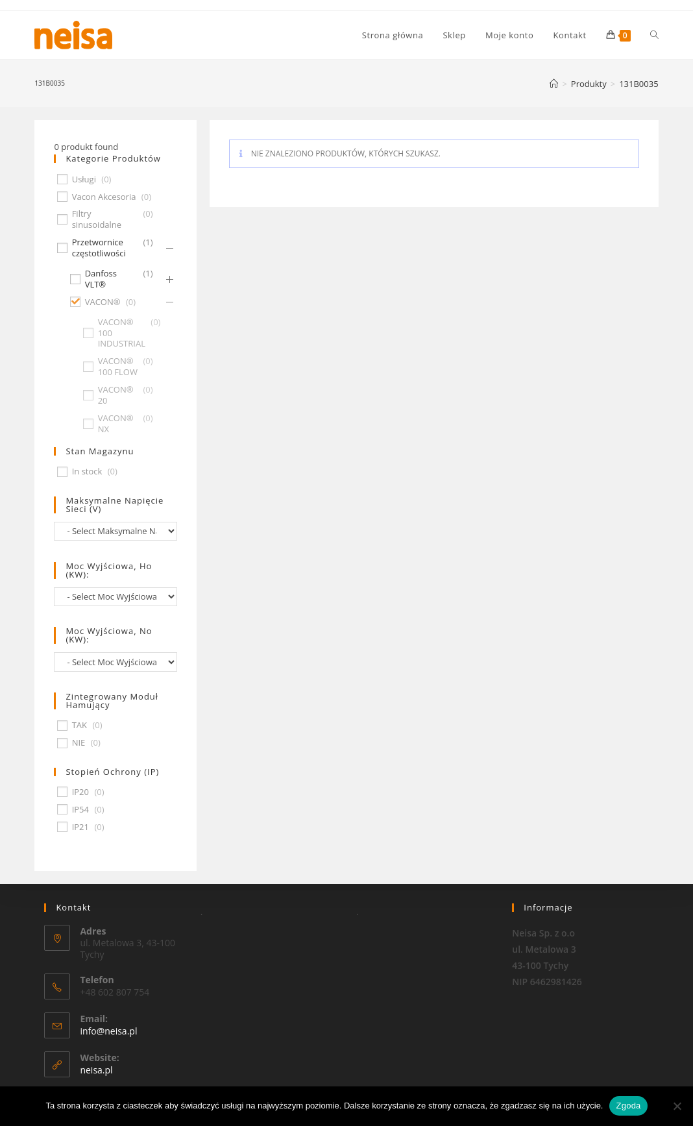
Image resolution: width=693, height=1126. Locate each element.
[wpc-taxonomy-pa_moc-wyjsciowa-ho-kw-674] (115, 596)
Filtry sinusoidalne (96, 219)
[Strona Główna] (554, 84)
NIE (79, 742)
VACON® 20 (116, 395)
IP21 (80, 827)
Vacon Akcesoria (104, 196)
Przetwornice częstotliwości (99, 248)
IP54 (80, 809)
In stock (87, 471)
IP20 (80, 792)
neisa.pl (96, 1070)
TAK (79, 725)
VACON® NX (116, 424)
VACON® (103, 302)
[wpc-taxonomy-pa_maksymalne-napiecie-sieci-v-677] (115, 531)
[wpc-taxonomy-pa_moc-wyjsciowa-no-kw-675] (115, 661)
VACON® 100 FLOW (118, 367)
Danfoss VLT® (101, 279)
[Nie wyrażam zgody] (676, 1105)
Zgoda (628, 1105)
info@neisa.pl (108, 1031)
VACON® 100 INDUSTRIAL (121, 333)
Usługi (84, 179)
